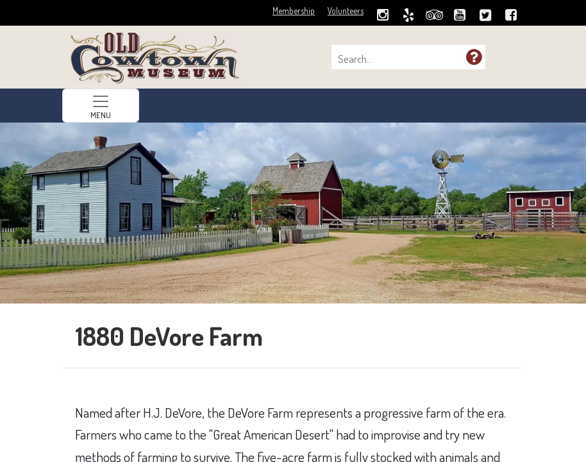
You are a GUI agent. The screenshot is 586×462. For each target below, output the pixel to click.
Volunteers (346, 10)
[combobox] (402, 59)
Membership (293, 10)
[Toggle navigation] (100, 106)
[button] (473, 56)
